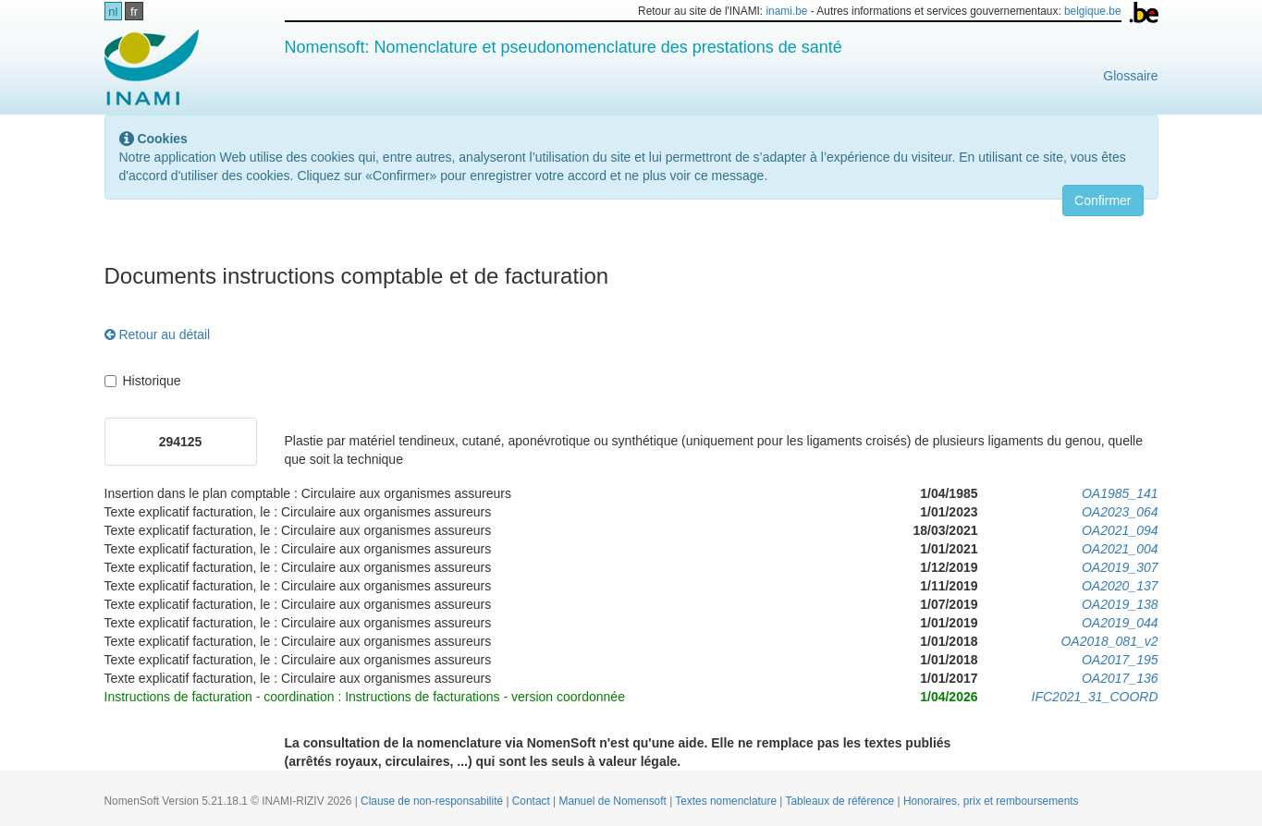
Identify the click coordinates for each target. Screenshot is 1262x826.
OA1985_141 (1120, 493)
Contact (532, 801)
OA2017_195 (1120, 659)
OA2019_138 (1120, 604)
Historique (142, 380)
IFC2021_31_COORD (1095, 696)
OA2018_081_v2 (1109, 641)
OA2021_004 (1120, 548)
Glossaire (1130, 75)
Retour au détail (157, 334)
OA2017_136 (1120, 678)
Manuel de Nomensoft (613, 801)
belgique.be (1092, 11)
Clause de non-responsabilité (433, 801)
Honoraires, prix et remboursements (991, 801)
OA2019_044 (1120, 622)
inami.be (786, 11)
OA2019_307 (1120, 567)
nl (112, 11)
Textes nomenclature (727, 801)
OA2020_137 (1120, 585)
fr (134, 11)
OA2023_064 (1120, 511)
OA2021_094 (1120, 530)
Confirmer (1102, 200)
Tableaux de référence (842, 801)
